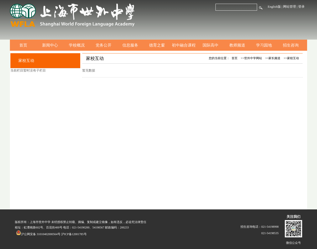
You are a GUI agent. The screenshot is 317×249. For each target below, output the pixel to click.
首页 (23, 45)
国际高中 (210, 45)
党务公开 (103, 45)
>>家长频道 (273, 58)
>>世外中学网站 (251, 58)
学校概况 (77, 45)
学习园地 (264, 45)
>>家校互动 (291, 58)
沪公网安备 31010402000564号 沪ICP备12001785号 (51, 234)
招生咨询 (291, 45)
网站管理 (289, 6)
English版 (274, 6)
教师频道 (237, 45)
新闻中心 (50, 45)
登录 (301, 6)
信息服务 (130, 45)
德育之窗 (157, 45)
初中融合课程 (184, 45)
